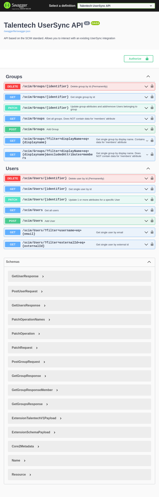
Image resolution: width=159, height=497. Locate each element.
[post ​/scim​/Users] (76, 224)
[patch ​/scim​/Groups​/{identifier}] (76, 108)
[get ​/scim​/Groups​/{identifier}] (76, 97)
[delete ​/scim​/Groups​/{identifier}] (76, 86)
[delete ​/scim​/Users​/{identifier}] (76, 182)
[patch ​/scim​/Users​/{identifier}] (76, 203)
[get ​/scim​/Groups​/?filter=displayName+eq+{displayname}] (76, 141)
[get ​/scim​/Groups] (76, 118)
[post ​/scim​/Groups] (76, 129)
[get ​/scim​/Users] (76, 214)
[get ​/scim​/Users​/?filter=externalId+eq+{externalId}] (76, 250)
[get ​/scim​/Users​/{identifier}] (76, 193)
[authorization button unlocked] (151, 86)
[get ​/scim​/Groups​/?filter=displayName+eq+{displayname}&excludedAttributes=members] (76, 157)
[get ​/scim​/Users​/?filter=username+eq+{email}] (76, 237)
